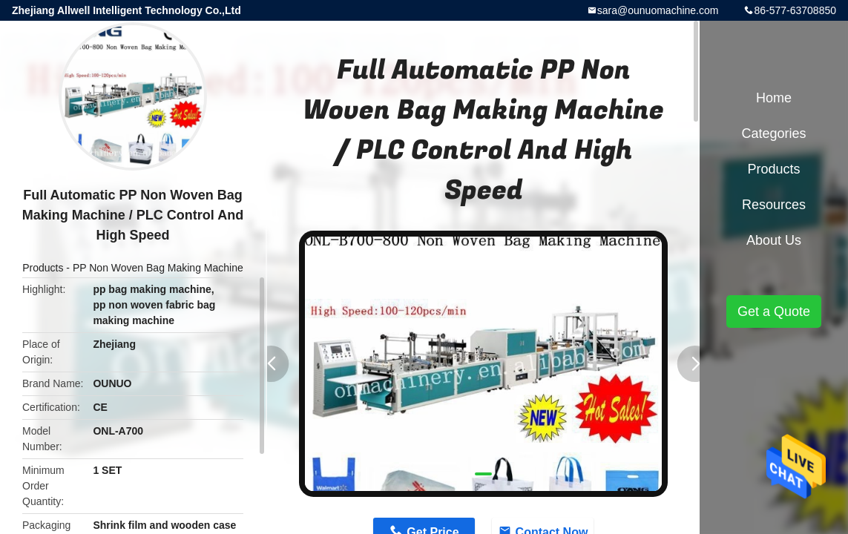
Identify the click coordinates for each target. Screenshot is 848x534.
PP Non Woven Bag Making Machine (158, 268)
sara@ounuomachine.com (658, 10)
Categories (773, 133)
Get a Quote (773, 311)
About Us (773, 240)
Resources (774, 204)
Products (42, 268)
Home (774, 97)
